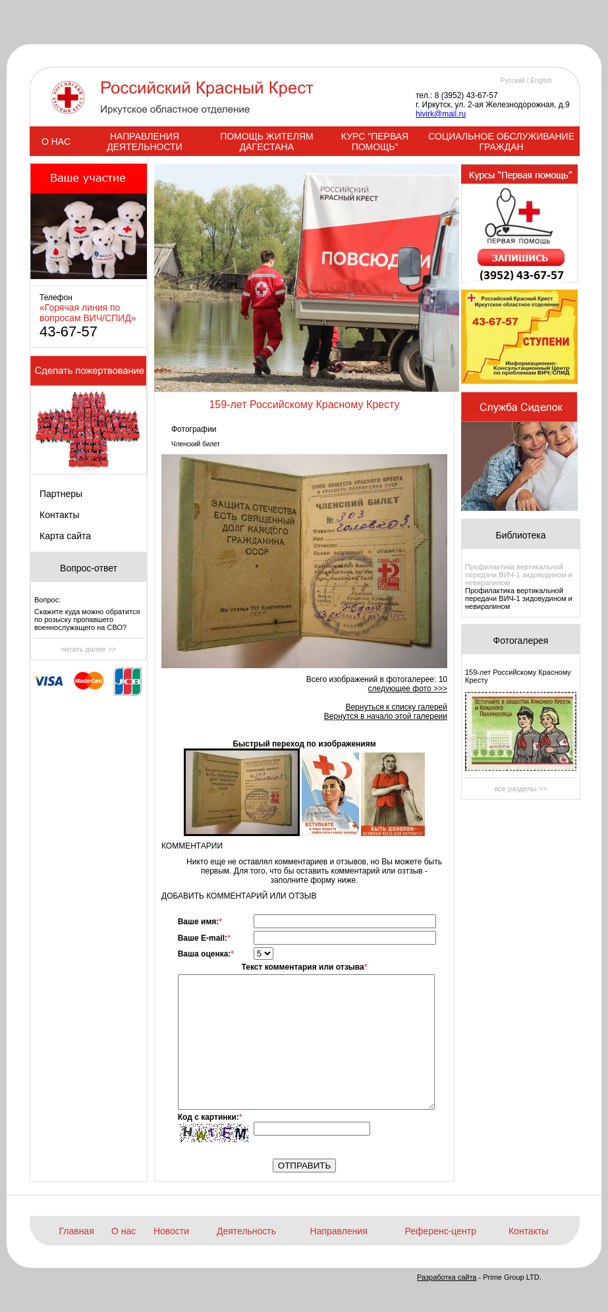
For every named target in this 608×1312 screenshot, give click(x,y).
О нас (123, 1231)
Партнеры (61, 493)
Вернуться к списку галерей (396, 707)
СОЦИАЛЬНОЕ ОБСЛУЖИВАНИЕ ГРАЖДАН (501, 141)
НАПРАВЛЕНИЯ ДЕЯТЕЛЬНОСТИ (144, 141)
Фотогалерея (521, 640)
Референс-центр (440, 1231)
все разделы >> (521, 789)
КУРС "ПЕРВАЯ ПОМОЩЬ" (374, 141)
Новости (171, 1231)
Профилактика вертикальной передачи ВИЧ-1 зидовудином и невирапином (518, 575)
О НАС (55, 141)
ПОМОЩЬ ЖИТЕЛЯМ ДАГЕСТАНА (267, 141)
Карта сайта (65, 536)
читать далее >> (89, 649)
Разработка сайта (446, 1277)
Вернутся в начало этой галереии (385, 716)
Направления (339, 1231)
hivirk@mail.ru (441, 113)
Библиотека (520, 535)
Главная (76, 1231)
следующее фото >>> (407, 688)
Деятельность (246, 1231)
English (541, 80)
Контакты (59, 515)
